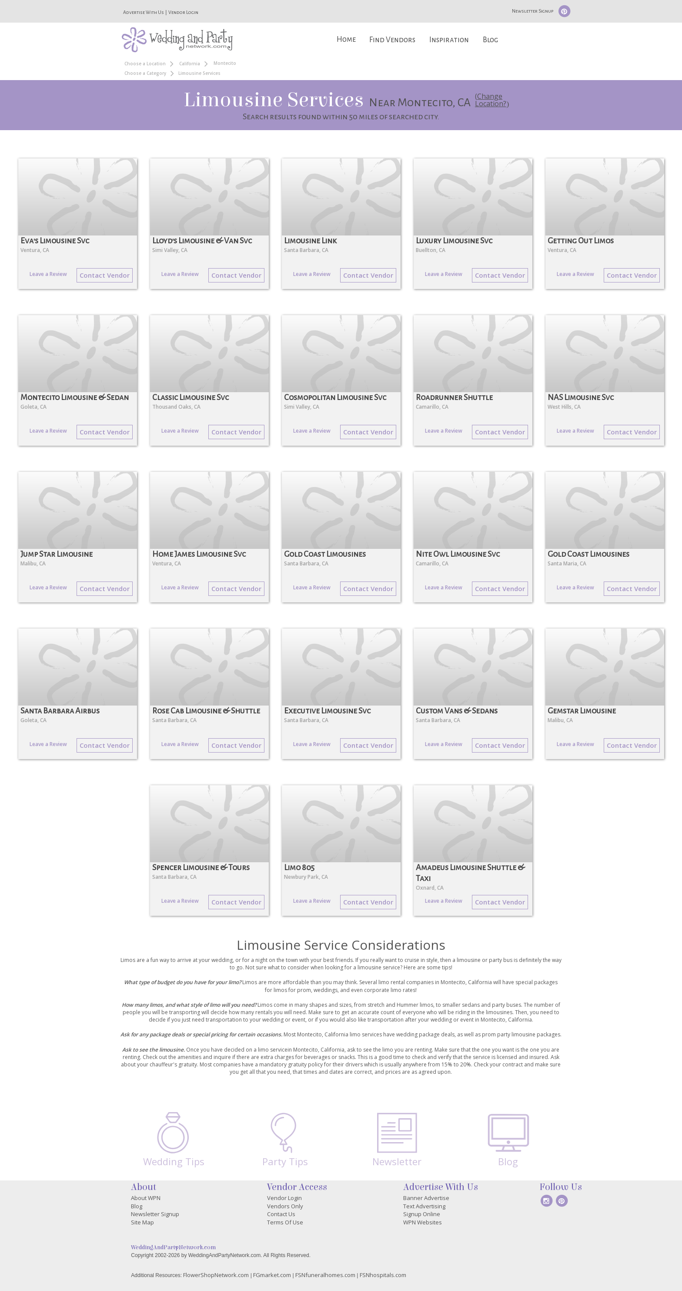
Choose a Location (145, 64)
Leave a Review (48, 274)
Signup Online (421, 1214)
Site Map (142, 1222)
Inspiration (449, 40)
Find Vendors (392, 40)
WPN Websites (422, 1222)
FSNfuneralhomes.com (325, 1275)
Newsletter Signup (532, 10)
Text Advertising (424, 1206)
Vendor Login (183, 12)
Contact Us (281, 1214)
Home (346, 39)
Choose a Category (145, 73)
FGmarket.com (272, 1275)
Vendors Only (285, 1206)
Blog (490, 40)
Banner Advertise (426, 1198)
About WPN (145, 1198)
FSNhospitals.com (383, 1275)
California (189, 64)
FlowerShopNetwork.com (216, 1275)
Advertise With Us (143, 12)
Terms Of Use (285, 1222)
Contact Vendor (105, 275)
